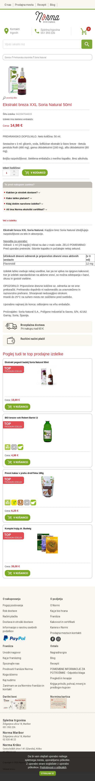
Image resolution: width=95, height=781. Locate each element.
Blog (52, 4)
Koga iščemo (10, 674)
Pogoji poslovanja (13, 605)
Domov (8, 57)
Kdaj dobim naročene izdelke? (24, 203)
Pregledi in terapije (61, 678)
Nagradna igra (58, 652)
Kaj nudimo (9, 680)
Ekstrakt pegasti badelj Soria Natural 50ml (27, 362)
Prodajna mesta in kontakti (65, 633)
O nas (8, 4)
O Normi (55, 605)
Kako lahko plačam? (19, 198)
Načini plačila (10, 616)
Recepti (41, 4)
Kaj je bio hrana (59, 610)
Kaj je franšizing (12, 658)
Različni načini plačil (33, 338)
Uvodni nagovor (12, 652)
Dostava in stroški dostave (18, 621)
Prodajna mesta (24, 4)
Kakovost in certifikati (62, 621)
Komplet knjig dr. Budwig (18, 528)
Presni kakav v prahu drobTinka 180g (24, 473)
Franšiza (55, 616)
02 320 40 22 (9, 739)
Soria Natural (40, 57)
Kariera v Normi (59, 627)
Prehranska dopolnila (22, 57)
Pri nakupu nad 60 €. (32, 328)
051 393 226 (9, 727)
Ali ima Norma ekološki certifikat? (26, 209)
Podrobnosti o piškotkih (53, 767)
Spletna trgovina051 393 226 (50, 31)
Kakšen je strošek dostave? (23, 192)
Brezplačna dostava (33, 324)
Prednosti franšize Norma (18, 669)
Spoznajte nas (11, 663)
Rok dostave (10, 610)
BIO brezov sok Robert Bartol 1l (21, 417)
